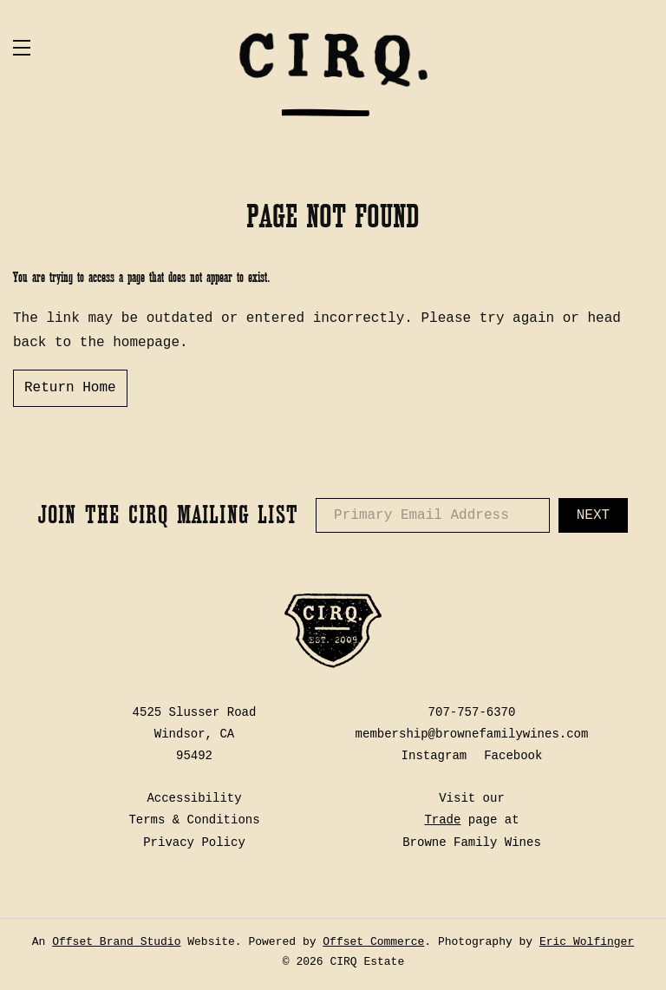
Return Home (70, 388)
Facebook (513, 756)
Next (593, 515)
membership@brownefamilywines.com (472, 734)
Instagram (434, 756)
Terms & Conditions (193, 820)
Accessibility (194, 798)
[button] (108, 47)
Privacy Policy (194, 842)
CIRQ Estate (333, 73)
